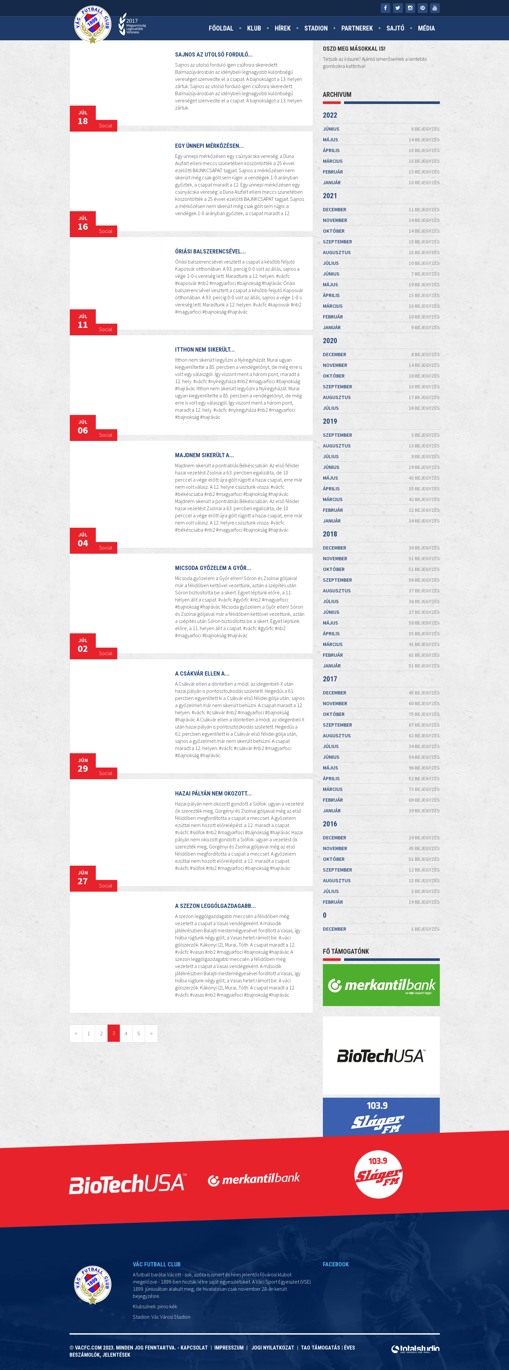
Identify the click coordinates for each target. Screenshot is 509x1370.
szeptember (381, 241)
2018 (330, 534)
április (381, 150)
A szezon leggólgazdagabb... (210, 929)
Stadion (316, 28)
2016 (330, 824)
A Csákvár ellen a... (200, 694)
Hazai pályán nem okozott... (209, 812)
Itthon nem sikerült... (203, 366)
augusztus (381, 252)
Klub (254, 28)
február (381, 171)
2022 (330, 115)
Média (426, 28)
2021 (330, 196)
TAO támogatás (320, 1348)
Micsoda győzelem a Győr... (210, 584)
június (381, 128)
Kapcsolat (195, 1348)
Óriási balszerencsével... (207, 266)
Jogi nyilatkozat (272, 1348)
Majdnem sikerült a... (202, 473)
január (381, 182)
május (381, 139)
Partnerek (357, 28)
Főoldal (221, 28)
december (381, 209)
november (381, 220)
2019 (330, 421)
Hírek (283, 28)
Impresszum (230, 1348)
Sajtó (395, 28)
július (381, 262)
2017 (330, 679)
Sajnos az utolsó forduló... (214, 54)
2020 (330, 341)
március (381, 160)
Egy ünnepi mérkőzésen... (209, 145)
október (381, 230)
